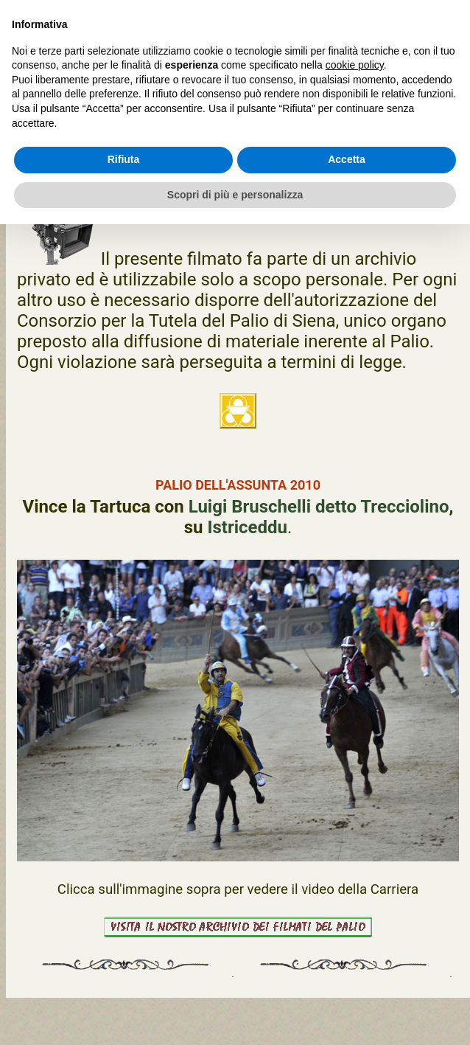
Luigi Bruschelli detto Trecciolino (319, 506)
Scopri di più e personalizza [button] (235, 195)
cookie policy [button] (355, 65)
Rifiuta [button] (124, 159)
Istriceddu (247, 527)
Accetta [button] (346, 159)
